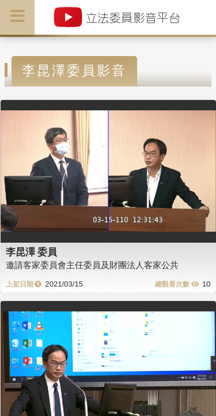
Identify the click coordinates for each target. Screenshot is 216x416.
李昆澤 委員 (32, 252)
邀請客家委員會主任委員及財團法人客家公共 (92, 265)
